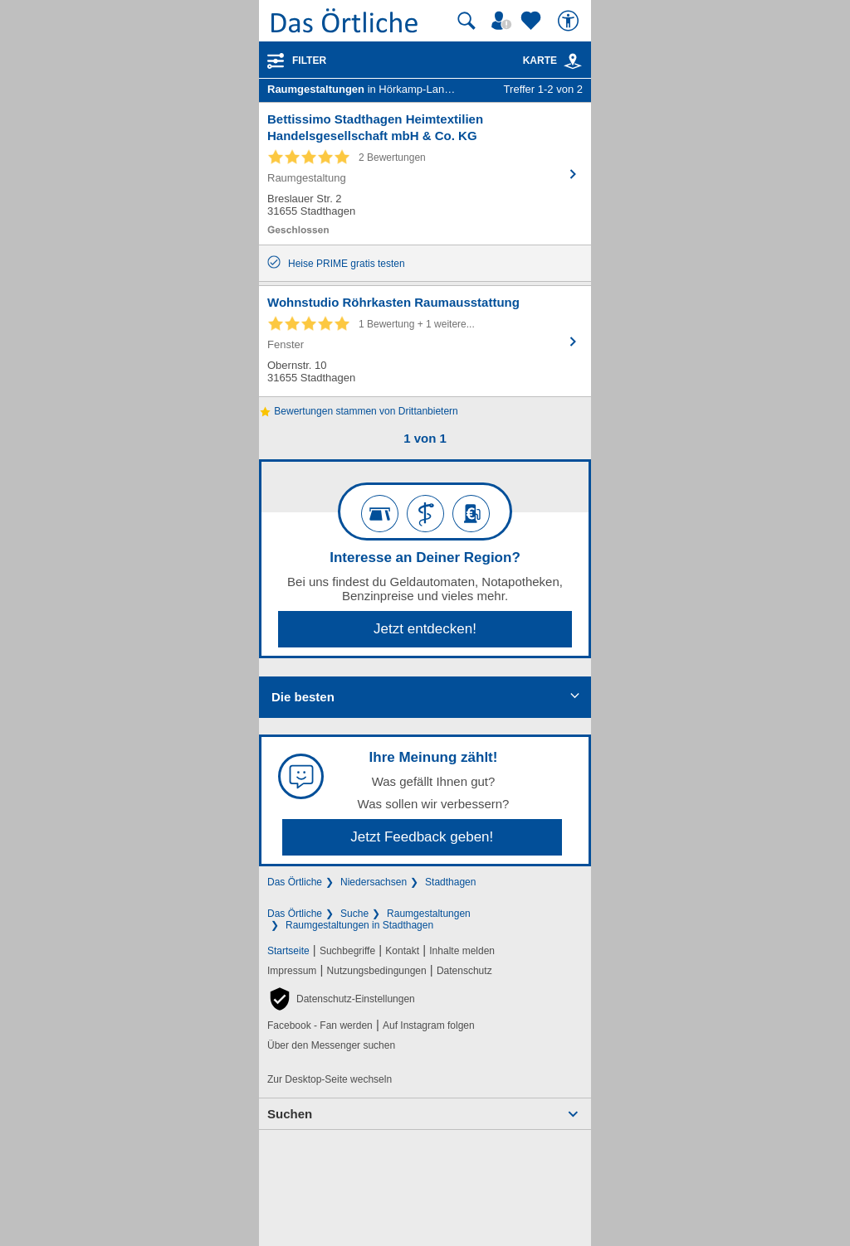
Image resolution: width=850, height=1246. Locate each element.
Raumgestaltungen (429, 913)
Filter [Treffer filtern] (309, 60)
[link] (573, 61)
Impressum (291, 971)
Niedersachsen (373, 882)
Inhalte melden (462, 951)
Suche (354, 913)
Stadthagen (450, 882)
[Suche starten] (466, 20)
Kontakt (402, 951)
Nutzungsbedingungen (377, 971)
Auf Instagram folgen (429, 1025)
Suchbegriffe (347, 951)
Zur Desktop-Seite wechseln (329, 1079)
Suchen (289, 1114)
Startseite (288, 951)
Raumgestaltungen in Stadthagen (359, 925)
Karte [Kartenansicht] (553, 60)
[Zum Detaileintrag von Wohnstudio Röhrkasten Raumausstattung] (425, 341)
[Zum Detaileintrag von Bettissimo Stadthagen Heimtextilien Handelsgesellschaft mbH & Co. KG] (425, 173)
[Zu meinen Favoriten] (532, 20)
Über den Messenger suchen (331, 1045)
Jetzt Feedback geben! (421, 837)
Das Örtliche (294, 882)
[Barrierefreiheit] (570, 20)
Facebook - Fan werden (320, 1025)
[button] (341, 999)
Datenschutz (464, 971)
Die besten (303, 697)
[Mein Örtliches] (503, 20)
